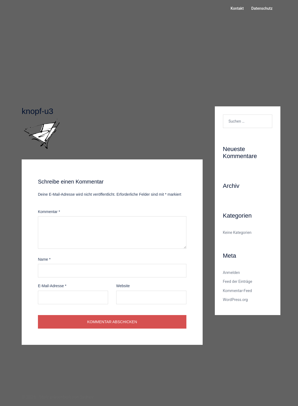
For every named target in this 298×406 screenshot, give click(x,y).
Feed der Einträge (237, 281)
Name (44, 259)
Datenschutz (262, 8)
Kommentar (49, 211)
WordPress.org (235, 299)
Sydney (87, 397)
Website (123, 286)
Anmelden (231, 272)
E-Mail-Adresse (52, 286)
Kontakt (237, 8)
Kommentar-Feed (237, 291)
